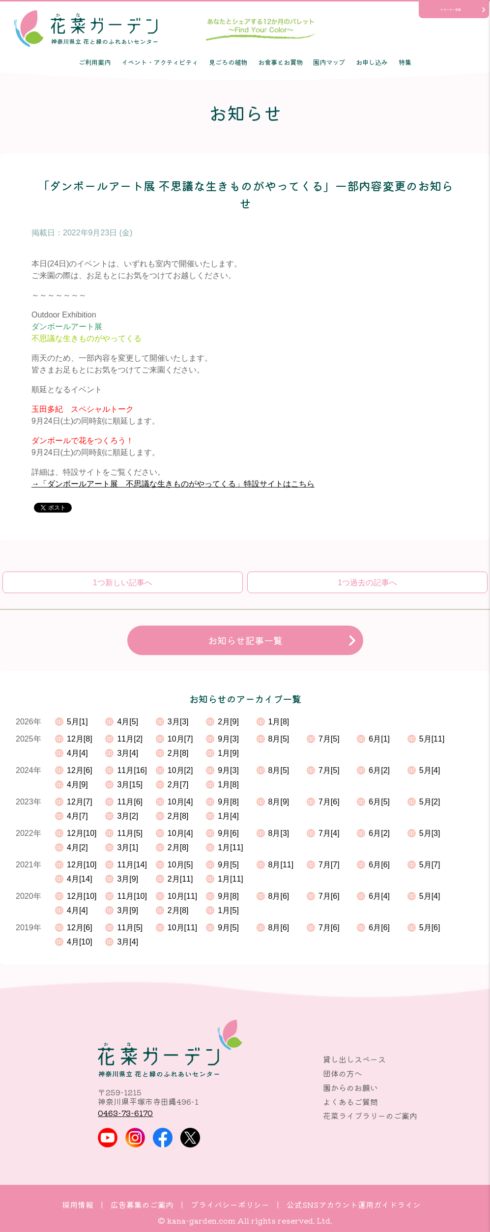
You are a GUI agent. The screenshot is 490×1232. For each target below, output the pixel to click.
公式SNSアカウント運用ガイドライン (354, 1204)
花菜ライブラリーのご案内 (370, 1115)
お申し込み (372, 62)
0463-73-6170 (125, 1112)
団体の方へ (342, 1073)
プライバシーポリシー (230, 1204)
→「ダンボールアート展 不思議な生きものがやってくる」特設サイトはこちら (173, 484)
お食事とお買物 (280, 62)
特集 (405, 62)
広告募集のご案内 (142, 1204)
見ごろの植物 (228, 62)
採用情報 (77, 1204)
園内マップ (329, 62)
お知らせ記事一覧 (245, 640)
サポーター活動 (450, 9)
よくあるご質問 (350, 1102)
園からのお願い (350, 1087)
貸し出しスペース (354, 1059)
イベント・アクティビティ (159, 62)
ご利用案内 (95, 62)
